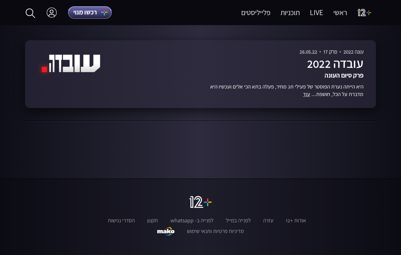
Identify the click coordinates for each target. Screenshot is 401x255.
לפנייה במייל (238, 220)
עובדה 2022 (335, 63)
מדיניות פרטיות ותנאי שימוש (215, 231)
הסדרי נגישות (121, 220)
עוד (306, 94)
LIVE (316, 12)
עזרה (268, 220)
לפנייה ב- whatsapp (191, 220)
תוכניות (290, 12)
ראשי (340, 12)
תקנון (152, 220)
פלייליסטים (255, 12)
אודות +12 (296, 220)
